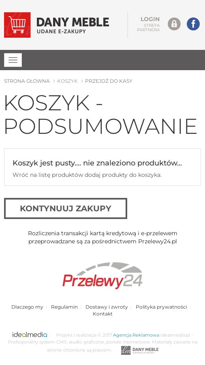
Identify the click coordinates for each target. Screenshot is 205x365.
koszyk (67, 81)
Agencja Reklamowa (136, 335)
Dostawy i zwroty (106, 307)
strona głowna (27, 81)
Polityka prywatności (161, 307)
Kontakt (103, 314)
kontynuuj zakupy (65, 208)
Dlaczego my (27, 307)
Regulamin (64, 307)
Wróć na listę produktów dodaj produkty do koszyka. (87, 174)
